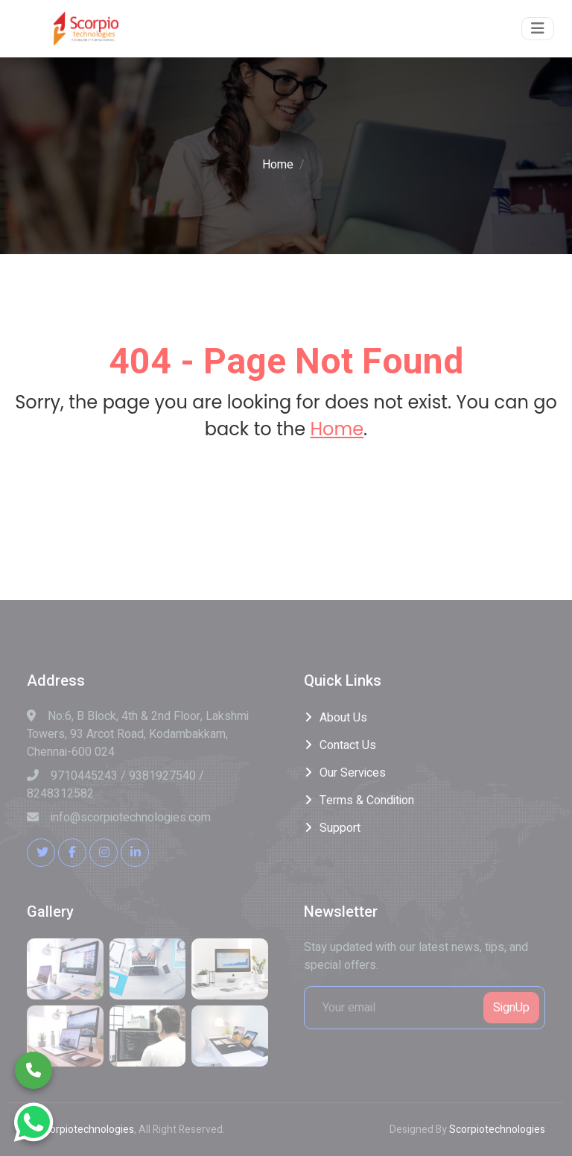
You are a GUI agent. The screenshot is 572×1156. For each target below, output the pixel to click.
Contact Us (348, 745)
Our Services (353, 773)
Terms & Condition (367, 800)
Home (277, 165)
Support (340, 828)
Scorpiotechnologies (86, 1129)
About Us (343, 718)
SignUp (511, 1008)
